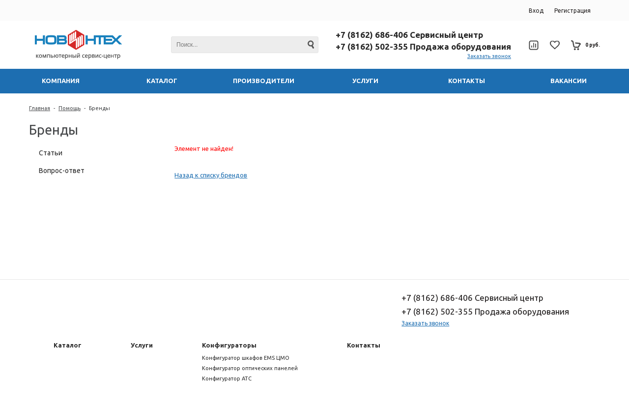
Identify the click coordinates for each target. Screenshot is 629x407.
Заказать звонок (489, 56)
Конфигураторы (229, 345)
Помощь (69, 108)
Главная (39, 108)
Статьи (50, 153)
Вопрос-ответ (62, 170)
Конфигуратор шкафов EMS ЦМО (245, 358)
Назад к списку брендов (210, 175)
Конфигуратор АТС (227, 378)
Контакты (363, 345)
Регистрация (572, 10)
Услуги (142, 345)
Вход (536, 10)
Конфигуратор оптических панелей (250, 368)
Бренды (99, 108)
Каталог (68, 345)
